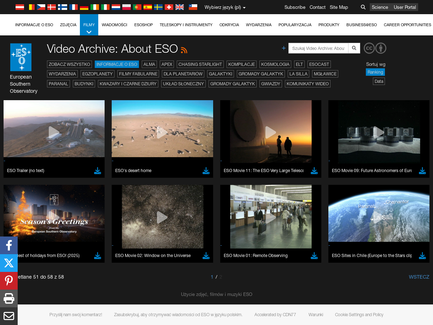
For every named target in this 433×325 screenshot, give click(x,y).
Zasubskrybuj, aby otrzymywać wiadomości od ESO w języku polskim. (178, 314)
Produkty (328, 24)
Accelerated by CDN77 (275, 314)
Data (379, 81)
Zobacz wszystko (69, 64)
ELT (299, 64)
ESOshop (143, 24)
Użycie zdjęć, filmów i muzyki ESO (216, 294)
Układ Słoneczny (183, 83)
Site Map (339, 7)
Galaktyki (220, 73)
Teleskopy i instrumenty (186, 24)
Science (380, 7)
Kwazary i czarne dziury (128, 83)
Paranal (58, 83)
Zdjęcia (68, 24)
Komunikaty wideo (308, 83)
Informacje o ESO (34, 24)
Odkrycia (229, 24)
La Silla (298, 73)
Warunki (316, 314)
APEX (167, 64)
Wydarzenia (258, 24)
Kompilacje (241, 64)
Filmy (89, 28)
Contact (318, 7)
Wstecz (419, 277)
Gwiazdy (270, 83)
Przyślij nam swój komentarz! (75, 314)
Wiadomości (114, 24)
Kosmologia (275, 64)
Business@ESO (361, 24)
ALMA (149, 64)
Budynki (84, 83)
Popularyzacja (295, 24)
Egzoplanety (97, 73)
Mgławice (325, 73)
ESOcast (319, 64)
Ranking (375, 72)
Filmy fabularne (138, 73)
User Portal (405, 7)
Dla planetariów (183, 73)
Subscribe (295, 7)
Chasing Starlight (200, 64)
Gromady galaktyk (261, 73)
